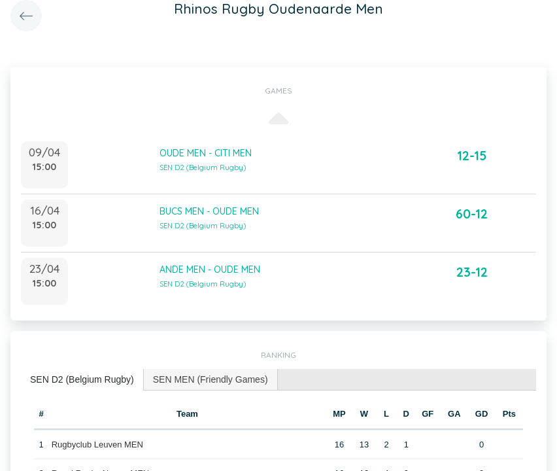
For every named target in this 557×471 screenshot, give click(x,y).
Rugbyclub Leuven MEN (97, 444)
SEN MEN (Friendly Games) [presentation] (210, 379)
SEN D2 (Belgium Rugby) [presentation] (82, 379)
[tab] (82, 380)
